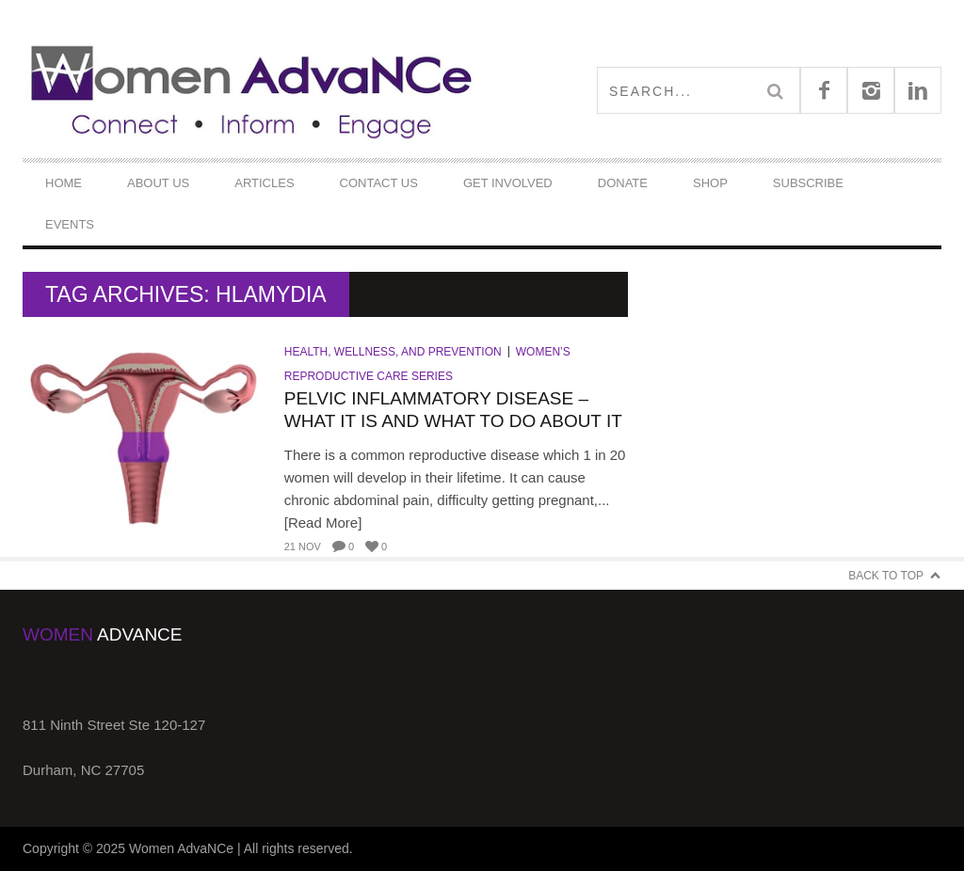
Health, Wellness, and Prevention (393, 351)
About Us (158, 183)
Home (63, 183)
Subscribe (808, 183)
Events (69, 224)
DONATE (623, 183)
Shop (710, 183)
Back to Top (886, 575)
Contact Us (379, 183)
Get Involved (508, 183)
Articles (264, 183)
